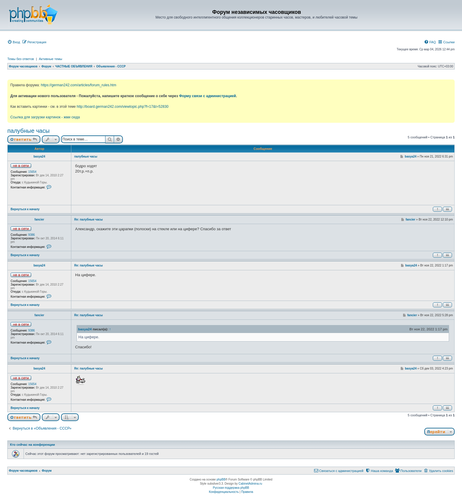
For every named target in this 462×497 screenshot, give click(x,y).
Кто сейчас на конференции (32, 444)
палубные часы (28, 130)
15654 (32, 171)
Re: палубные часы (88, 219)
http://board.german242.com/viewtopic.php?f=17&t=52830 (122, 107)
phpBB (221, 479)
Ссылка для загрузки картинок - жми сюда (45, 117)
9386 (31, 234)
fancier (39, 219)
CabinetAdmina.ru (250, 483)
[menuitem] (13, 42)
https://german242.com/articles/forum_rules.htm (78, 85)
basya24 (39, 156)
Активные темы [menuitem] (50, 59)
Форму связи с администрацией (207, 96)
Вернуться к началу (25, 209)
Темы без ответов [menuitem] (20, 59)
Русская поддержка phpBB (231, 487)
